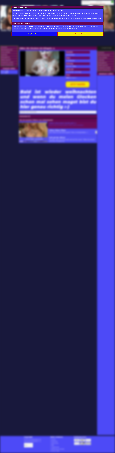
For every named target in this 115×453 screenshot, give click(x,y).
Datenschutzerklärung (70, 28)
